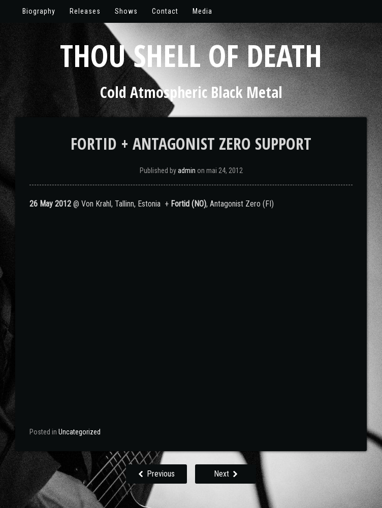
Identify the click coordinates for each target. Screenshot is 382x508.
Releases (85, 11)
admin (187, 170)
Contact (165, 11)
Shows (126, 11)
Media (202, 11)
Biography (38, 11)
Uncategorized (79, 432)
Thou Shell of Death (191, 55)
